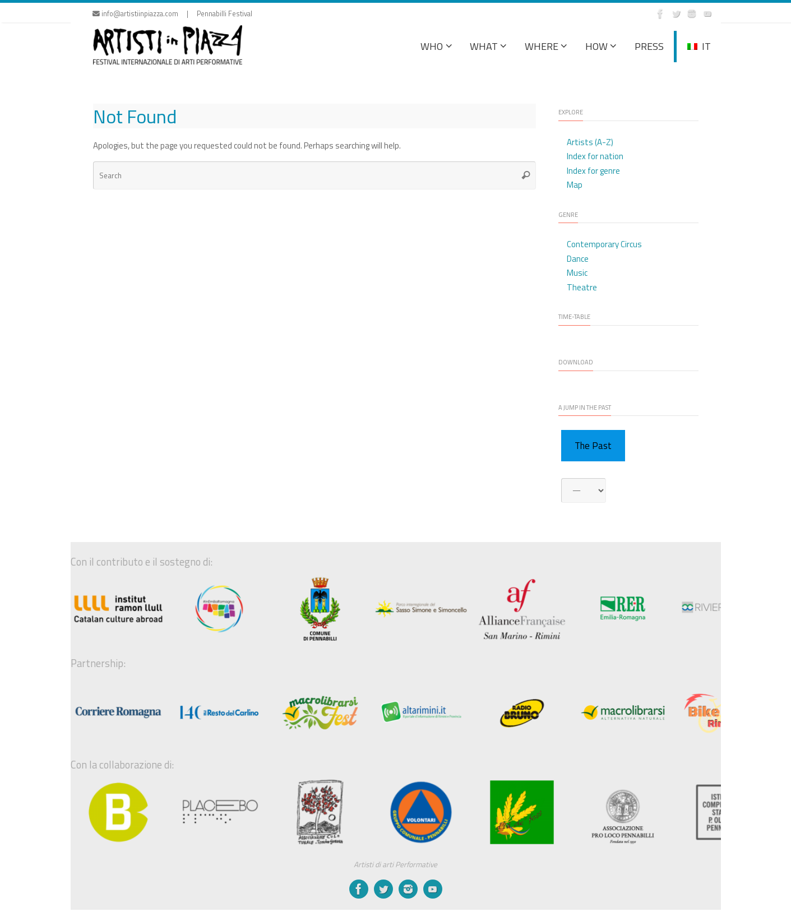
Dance (578, 258)
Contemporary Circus (604, 244)
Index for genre (593, 170)
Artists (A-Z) (590, 142)
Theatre (582, 287)
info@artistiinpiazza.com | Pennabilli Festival (172, 13)
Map (574, 184)
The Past (593, 445)
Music (577, 272)
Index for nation (595, 156)
